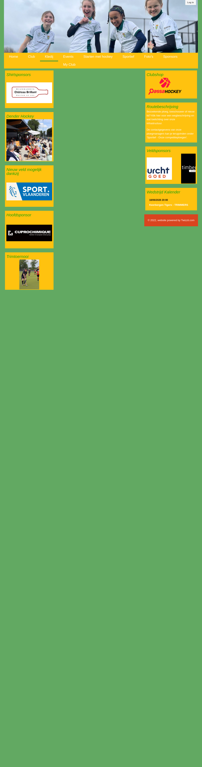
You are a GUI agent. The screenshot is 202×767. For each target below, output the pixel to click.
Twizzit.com (187, 220)
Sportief (128, 57)
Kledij (49, 57)
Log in (190, 2)
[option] (29, 93)
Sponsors (170, 57)
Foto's (148, 57)
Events (68, 57)
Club (31, 57)
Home (13, 57)
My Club (69, 64)
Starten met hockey (97, 57)
